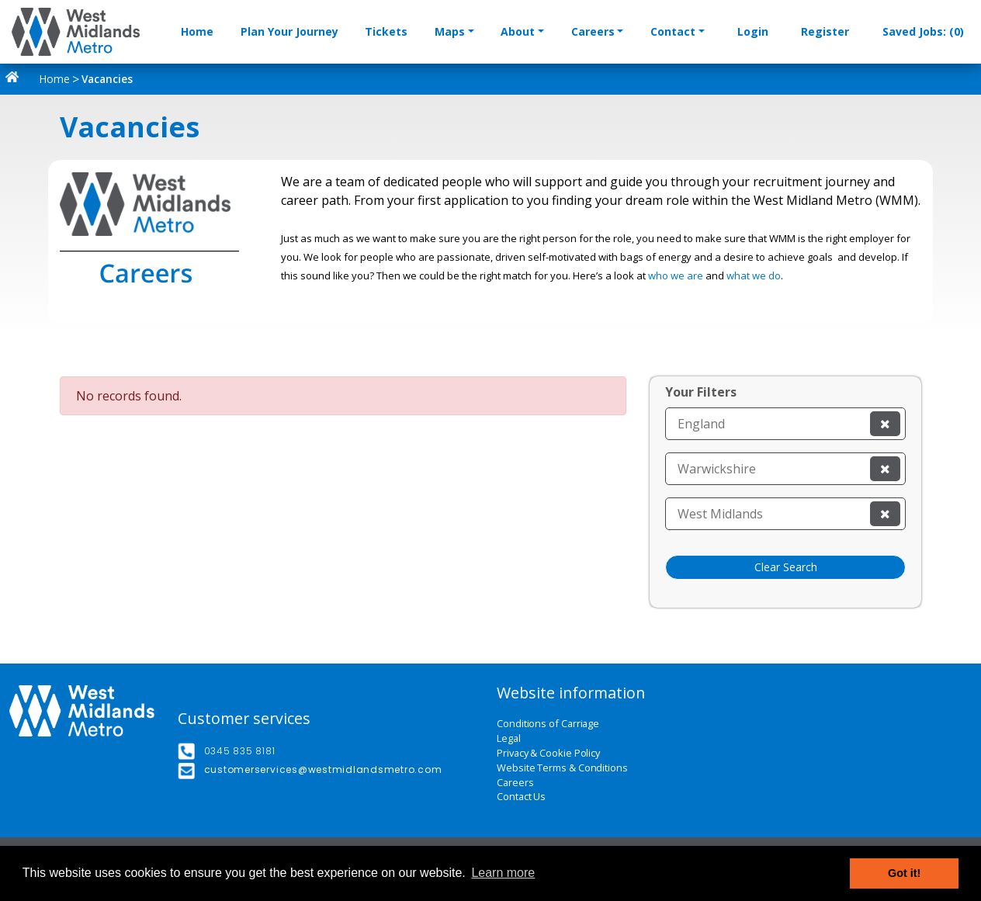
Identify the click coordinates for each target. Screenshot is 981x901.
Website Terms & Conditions (562, 768)
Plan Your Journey (289, 31)
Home (197, 31)
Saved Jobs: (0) (923, 31)
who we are (675, 275)
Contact (672, 31)
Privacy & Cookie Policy (548, 753)
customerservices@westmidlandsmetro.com (323, 769)
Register (825, 31)
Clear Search (785, 567)
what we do (753, 275)
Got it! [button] (904, 873)
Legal (509, 738)
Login (752, 31)
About (518, 31)
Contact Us (521, 796)
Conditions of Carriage (548, 723)
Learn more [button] (503, 872)
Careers (593, 31)
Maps (450, 31)
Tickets (386, 31)
